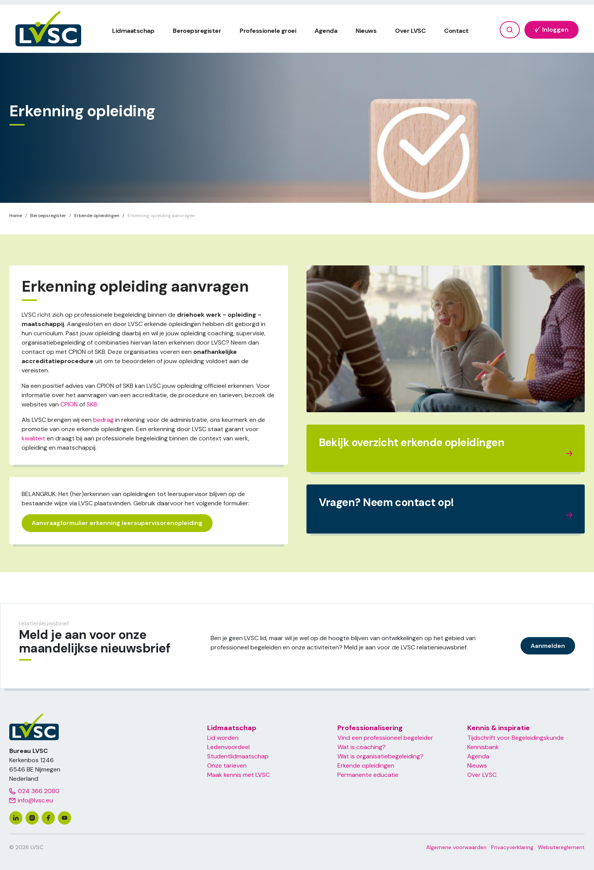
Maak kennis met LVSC (238, 775)
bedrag (103, 420)
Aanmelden (548, 646)
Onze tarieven (227, 765)
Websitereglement (561, 847)
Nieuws (366, 31)
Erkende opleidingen (365, 765)
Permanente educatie (367, 775)
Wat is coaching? (361, 747)
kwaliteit (33, 438)
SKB (92, 404)
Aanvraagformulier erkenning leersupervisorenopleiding (117, 523)
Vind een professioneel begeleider (385, 738)
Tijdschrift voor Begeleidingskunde (515, 738)
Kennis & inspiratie (498, 727)
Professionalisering (370, 727)
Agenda (326, 31)
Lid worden (222, 738)
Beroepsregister (197, 31)
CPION (69, 404)
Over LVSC (410, 31)
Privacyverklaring (512, 847)
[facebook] (48, 817)
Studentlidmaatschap (238, 756)
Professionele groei (268, 31)
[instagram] (32, 817)
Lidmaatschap (133, 31)
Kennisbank (483, 747)
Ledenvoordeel (228, 747)
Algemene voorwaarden (456, 847)
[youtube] (64, 817)
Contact (456, 31)
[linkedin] (15, 817)
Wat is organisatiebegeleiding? (380, 756)
